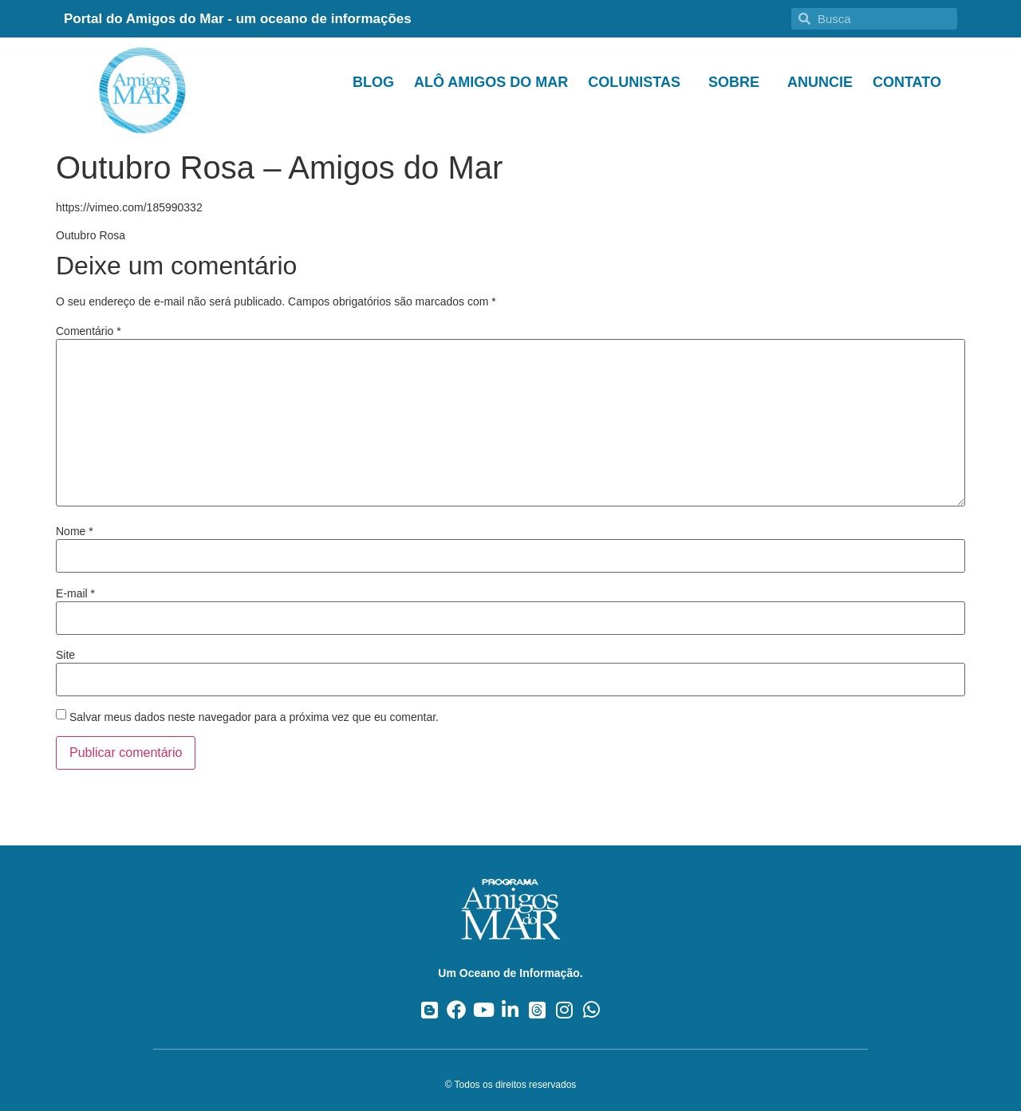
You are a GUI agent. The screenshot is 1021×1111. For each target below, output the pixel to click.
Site (65, 654)
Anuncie (820, 82)
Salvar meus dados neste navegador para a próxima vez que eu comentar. (254, 717)
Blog (373, 82)
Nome (74, 531)
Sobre (737, 82)
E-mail (75, 593)
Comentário (88, 331)
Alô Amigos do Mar (491, 82)
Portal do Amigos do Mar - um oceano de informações (238, 18)
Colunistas (638, 82)
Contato (907, 82)
